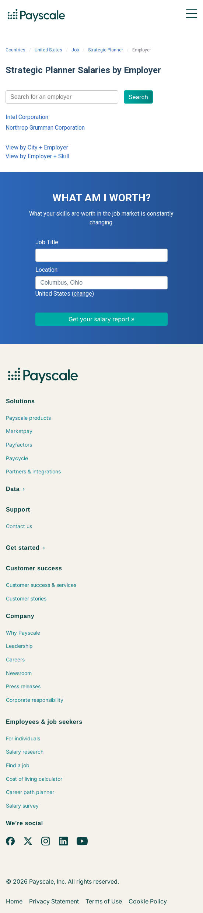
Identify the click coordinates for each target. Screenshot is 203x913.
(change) (83, 293)
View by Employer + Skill (37, 156)
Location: (47, 269)
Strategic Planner (105, 50)
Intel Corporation (27, 116)
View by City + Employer (37, 147)
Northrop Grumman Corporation (45, 127)
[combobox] (62, 97)
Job (75, 50)
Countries (15, 50)
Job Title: (47, 242)
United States (48, 50)
